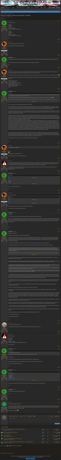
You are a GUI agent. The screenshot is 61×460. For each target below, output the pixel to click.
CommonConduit (6, 436)
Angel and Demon (7, 435)
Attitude (28, 7)
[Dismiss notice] (59, 11)
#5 (59, 91)
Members (36, 7)
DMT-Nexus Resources (20, 7)
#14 (59, 348)
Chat (41, 7)
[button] (10, 7)
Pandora (57, 442)
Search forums (6, 9)
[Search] (58, 7)
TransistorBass (6, 439)
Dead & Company (11, 169)
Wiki (32, 7)
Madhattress (5, 430)
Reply (59, 39)
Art (10, 433)
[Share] (58, 21)
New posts (2, 9)
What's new (8, 7)
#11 (59, 231)
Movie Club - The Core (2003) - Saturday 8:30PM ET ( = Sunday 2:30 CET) (18, 441)
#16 (59, 389)
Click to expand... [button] (34, 101)
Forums (2, 7)
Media (13, 7)
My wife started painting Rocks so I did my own (13, 438)
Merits (45, 7)
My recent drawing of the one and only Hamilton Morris (14, 429)
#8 (59, 173)
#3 (59, 57)
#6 (59, 145)
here (26, 11)
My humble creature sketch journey (10, 432)
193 (6, 55)
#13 (59, 334)
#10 (59, 212)
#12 (59, 322)
